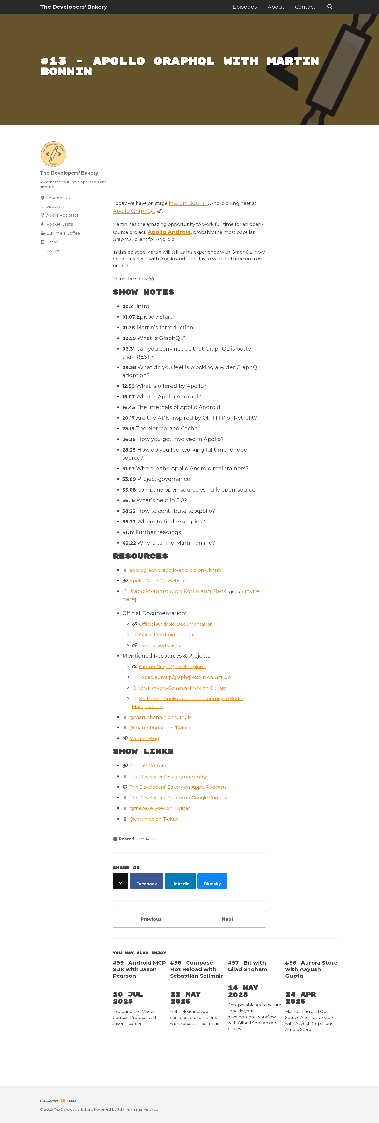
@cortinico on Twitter (160, 840)
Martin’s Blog (148, 759)
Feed (70, 1100)
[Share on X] (121, 900)
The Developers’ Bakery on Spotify (177, 798)
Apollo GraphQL (167, 217)
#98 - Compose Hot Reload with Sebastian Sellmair (196, 991)
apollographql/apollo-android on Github (184, 590)
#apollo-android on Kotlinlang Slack (178, 611)
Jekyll (129, 1109)
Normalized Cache (165, 666)
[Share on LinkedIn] (184, 900)
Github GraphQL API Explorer (179, 687)
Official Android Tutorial (172, 655)
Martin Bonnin (198, 209)
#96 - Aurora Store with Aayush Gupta (311, 991)
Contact (303, 7)
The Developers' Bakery (73, 7)
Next (227, 937)
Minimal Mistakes (154, 1109)
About (273, 7)
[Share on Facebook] (148, 900)
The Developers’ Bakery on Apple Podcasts (189, 809)
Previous (151, 937)
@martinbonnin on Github (166, 737)
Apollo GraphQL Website (164, 600)
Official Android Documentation (183, 644)
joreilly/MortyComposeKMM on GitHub (192, 708)
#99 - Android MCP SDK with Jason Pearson (139, 991)
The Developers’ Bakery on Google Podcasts (190, 819)
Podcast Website (153, 787)
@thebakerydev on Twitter (167, 830)
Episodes (242, 7)
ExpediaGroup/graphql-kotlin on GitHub (194, 698)
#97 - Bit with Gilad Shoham (247, 987)
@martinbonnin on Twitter (167, 748)
